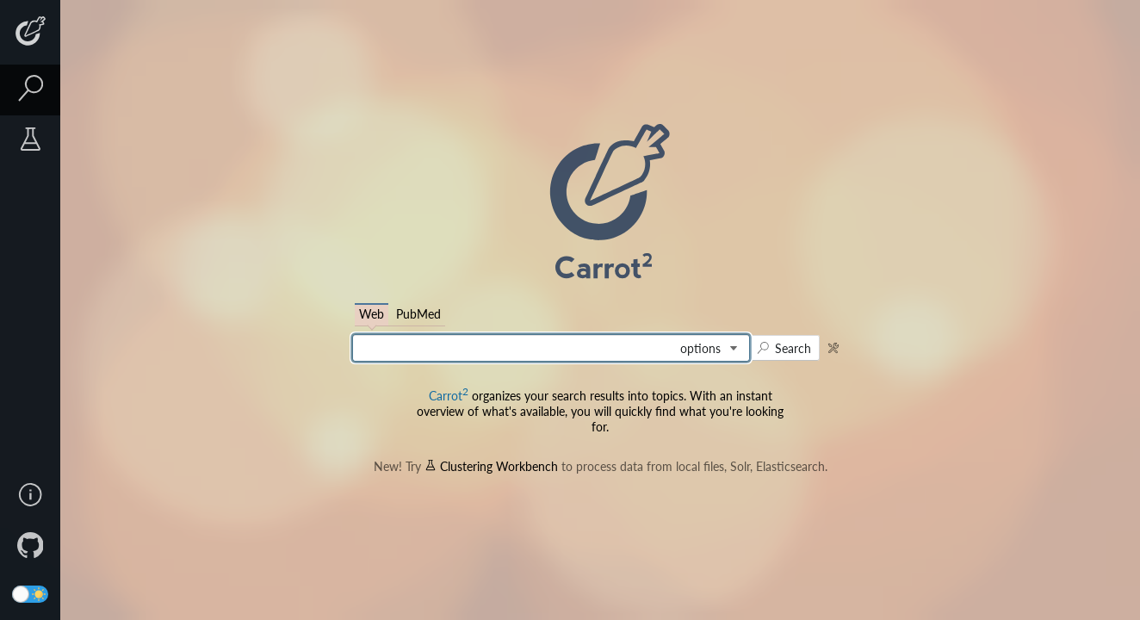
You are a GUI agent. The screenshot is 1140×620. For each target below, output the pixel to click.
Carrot (448, 395)
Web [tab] (371, 314)
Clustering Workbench (491, 466)
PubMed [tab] (418, 314)
